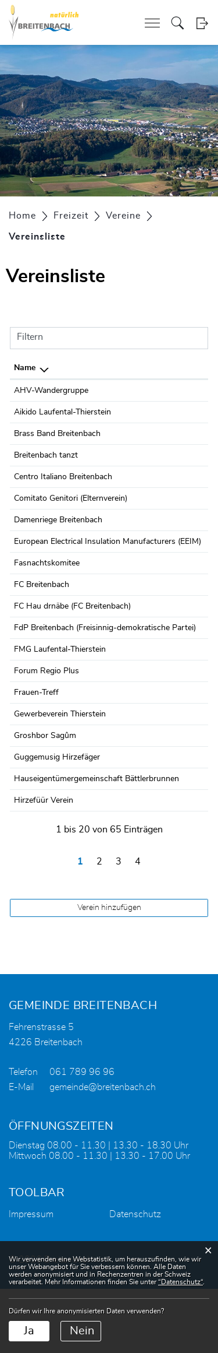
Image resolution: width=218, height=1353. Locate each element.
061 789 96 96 (82, 1136)
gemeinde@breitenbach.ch (102, 1151)
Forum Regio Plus (46, 709)
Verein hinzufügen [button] (109, 972)
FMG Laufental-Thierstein (60, 688)
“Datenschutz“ (180, 1281)
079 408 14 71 (165, 455)
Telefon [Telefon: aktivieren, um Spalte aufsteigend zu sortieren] (152, 368)
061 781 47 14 (165, 498)
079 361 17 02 (165, 787)
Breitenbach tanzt (46, 455)
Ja (29, 1331)
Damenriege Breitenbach (58, 520)
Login (202, 23)
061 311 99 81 (165, 390)
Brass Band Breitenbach (57, 434)
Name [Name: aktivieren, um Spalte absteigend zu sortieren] (24, 368)
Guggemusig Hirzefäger (57, 808)
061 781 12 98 (165, 477)
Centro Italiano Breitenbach (63, 477)
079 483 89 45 (165, 520)
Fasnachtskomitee (47, 576)
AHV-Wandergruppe (51, 390)
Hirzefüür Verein (43, 864)
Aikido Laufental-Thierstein (62, 412)
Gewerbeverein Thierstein (60, 752)
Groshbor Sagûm (45, 787)
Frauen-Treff (36, 731)
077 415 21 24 (165, 412)
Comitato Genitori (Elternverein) (70, 498)
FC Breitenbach (41, 597)
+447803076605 (169, 541)
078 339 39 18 (165, 688)
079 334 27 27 (165, 619)
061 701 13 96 (165, 709)
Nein (82, 1331)
